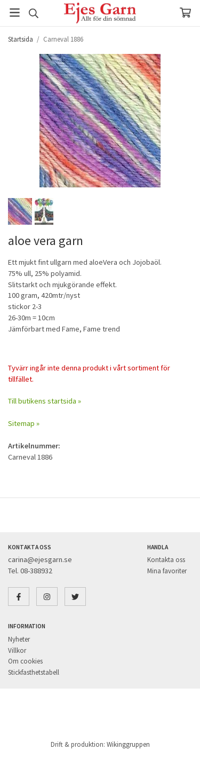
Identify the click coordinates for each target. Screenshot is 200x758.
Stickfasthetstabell (33, 672)
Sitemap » (23, 423)
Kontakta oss (166, 559)
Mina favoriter (167, 570)
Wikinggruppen (128, 744)
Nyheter (19, 639)
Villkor (17, 650)
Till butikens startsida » (44, 401)
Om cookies (25, 661)
